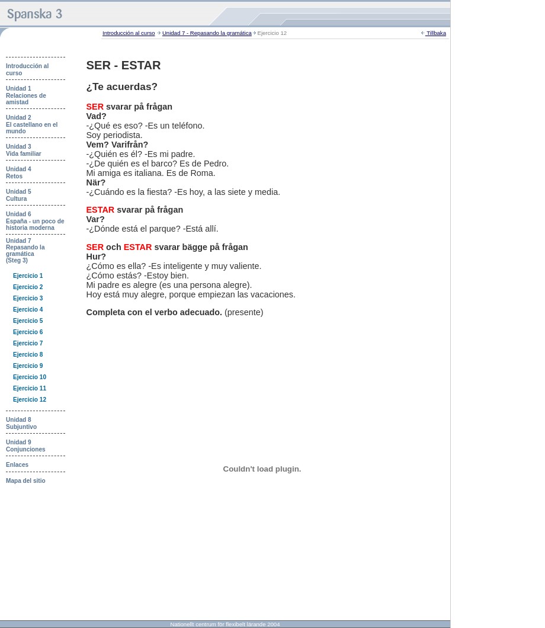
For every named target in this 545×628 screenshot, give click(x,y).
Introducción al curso (128, 33)
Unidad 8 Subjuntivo (21, 423)
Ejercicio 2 (28, 287)
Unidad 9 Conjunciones (26, 446)
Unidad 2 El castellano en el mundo (31, 124)
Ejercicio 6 (28, 332)
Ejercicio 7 (28, 343)
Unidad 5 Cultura (18, 195)
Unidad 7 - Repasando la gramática (207, 33)
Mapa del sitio (26, 481)
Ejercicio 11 (29, 388)
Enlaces (17, 465)
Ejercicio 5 (28, 321)
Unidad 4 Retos (18, 173)
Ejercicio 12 (29, 399)
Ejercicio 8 (28, 354)
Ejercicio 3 (28, 298)
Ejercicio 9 (28, 366)
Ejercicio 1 (28, 276)
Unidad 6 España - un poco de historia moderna (35, 221)
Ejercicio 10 (29, 377)
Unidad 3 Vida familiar (23, 150)
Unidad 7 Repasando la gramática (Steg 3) (25, 251)
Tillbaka (435, 33)
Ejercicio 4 (28, 309)
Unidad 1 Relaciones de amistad (26, 95)
